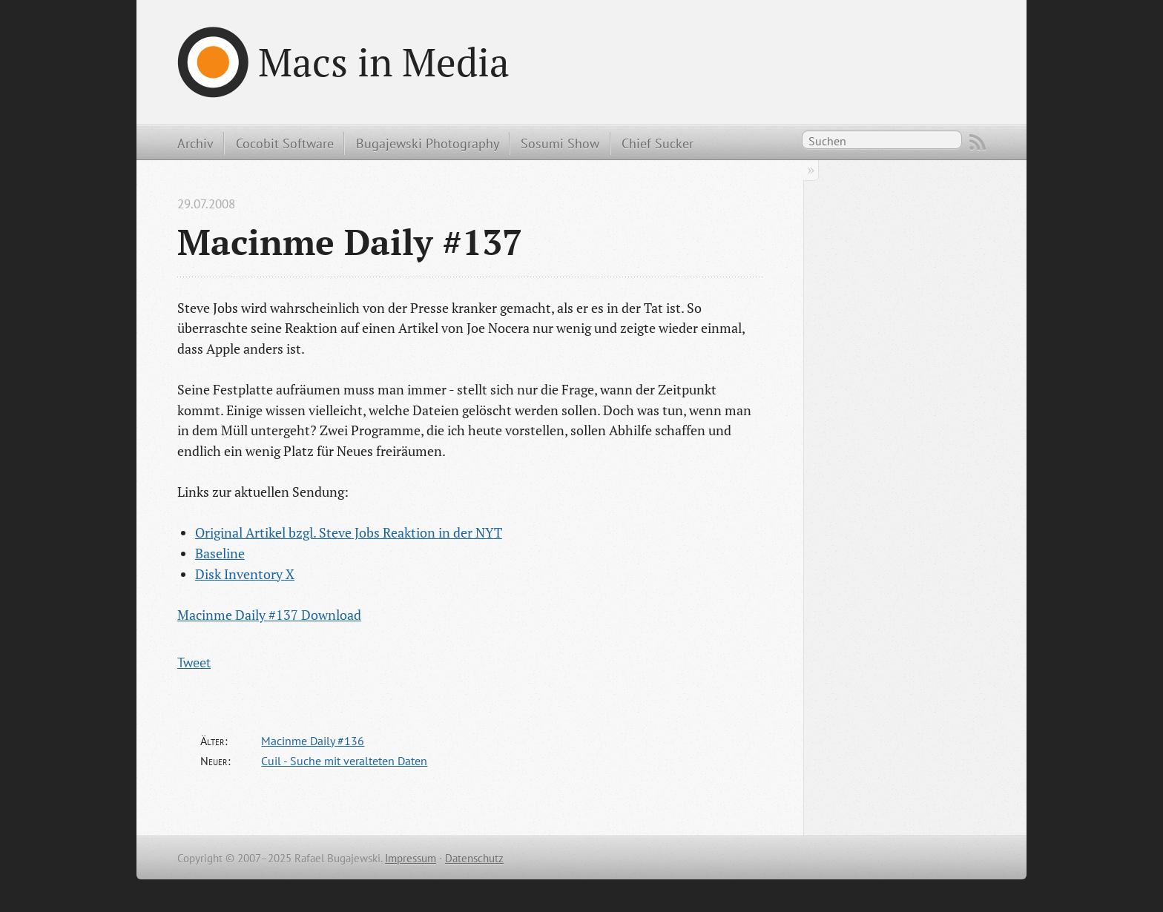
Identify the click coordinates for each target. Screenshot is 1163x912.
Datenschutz (474, 858)
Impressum (410, 858)
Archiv (195, 143)
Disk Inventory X (244, 574)
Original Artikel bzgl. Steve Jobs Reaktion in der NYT (348, 532)
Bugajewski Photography (427, 143)
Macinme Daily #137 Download (269, 615)
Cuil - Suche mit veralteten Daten (344, 760)
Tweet (194, 662)
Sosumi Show (560, 143)
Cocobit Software (285, 143)
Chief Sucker (657, 143)
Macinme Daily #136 (312, 740)
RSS (977, 142)
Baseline (220, 553)
